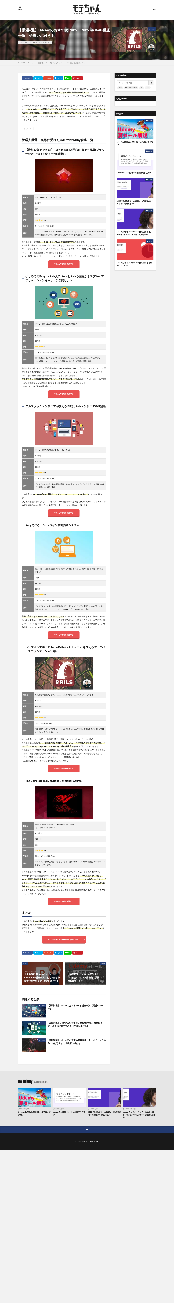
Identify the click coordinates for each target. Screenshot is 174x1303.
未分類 (150, 241)
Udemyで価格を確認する (63, 264)
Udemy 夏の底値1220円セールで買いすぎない (135, 143)
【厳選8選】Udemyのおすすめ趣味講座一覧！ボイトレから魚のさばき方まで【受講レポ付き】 (77, 1042)
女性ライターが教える (131, 87)
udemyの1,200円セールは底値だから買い (134, 173)
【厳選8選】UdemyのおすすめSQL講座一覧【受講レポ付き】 (76, 1007)
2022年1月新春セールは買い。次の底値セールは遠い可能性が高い (135, 202)
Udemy (37, 42)
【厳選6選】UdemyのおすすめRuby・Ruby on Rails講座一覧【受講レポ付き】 (62, 63)
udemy (120, 87)
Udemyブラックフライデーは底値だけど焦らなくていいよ (134, 264)
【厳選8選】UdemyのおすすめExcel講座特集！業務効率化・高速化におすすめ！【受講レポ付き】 (75, 1024)
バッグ (147, 87)
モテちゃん (94, 1141)
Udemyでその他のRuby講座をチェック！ (64, 939)
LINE (141, 87)
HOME (22, 63)
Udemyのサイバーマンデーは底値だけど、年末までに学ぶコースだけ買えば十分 (134, 233)
